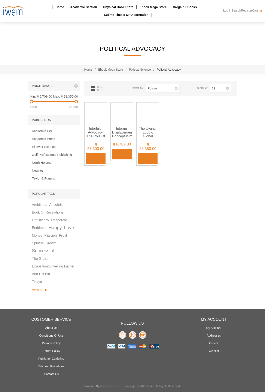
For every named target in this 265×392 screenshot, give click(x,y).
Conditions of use (51, 335)
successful (43, 250)
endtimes (39, 228)
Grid (93, 88)
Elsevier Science (44, 146)
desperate (59, 220)
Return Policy (51, 351)
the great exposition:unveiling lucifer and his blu (53, 266)
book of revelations (48, 212)
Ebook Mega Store (153, 7)
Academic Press (43, 139)
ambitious (39, 204)
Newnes (37, 170)
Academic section (83, 7)
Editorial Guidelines (51, 366)
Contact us (51, 374)
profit (63, 235)
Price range (42, 86)
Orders (213, 343)
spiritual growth (44, 243)
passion (51, 235)
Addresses (214, 335)
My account (213, 328)
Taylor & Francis (43, 178)
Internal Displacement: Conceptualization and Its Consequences (122, 136)
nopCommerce (109, 386)
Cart (257, 10)
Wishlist (213, 351)
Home (59, 7)
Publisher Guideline (51, 358)
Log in (227, 10)
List (100, 88)
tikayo (37, 282)
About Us (51, 328)
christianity (40, 220)
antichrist (56, 204)
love (69, 227)
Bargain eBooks (185, 7)
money (37, 235)
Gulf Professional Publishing (52, 154)
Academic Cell (42, 131)
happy (55, 227)
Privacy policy (51, 343)
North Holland (42, 162)
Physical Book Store (118, 7)
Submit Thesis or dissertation (126, 14)
